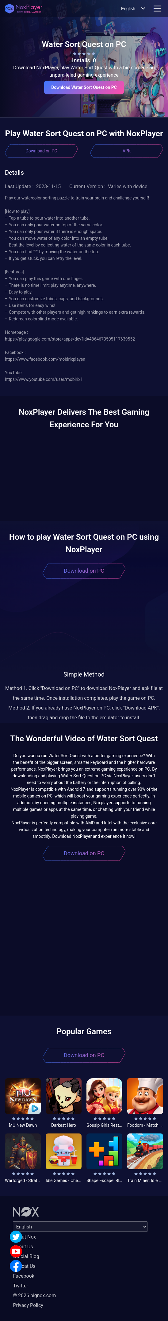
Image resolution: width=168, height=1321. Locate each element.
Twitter (20, 1286)
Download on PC (41, 150)
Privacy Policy (28, 1305)
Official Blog (26, 1256)
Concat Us (24, 1266)
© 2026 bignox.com (34, 1295)
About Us (23, 1247)
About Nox (24, 1237)
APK (127, 150)
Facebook (23, 1276)
